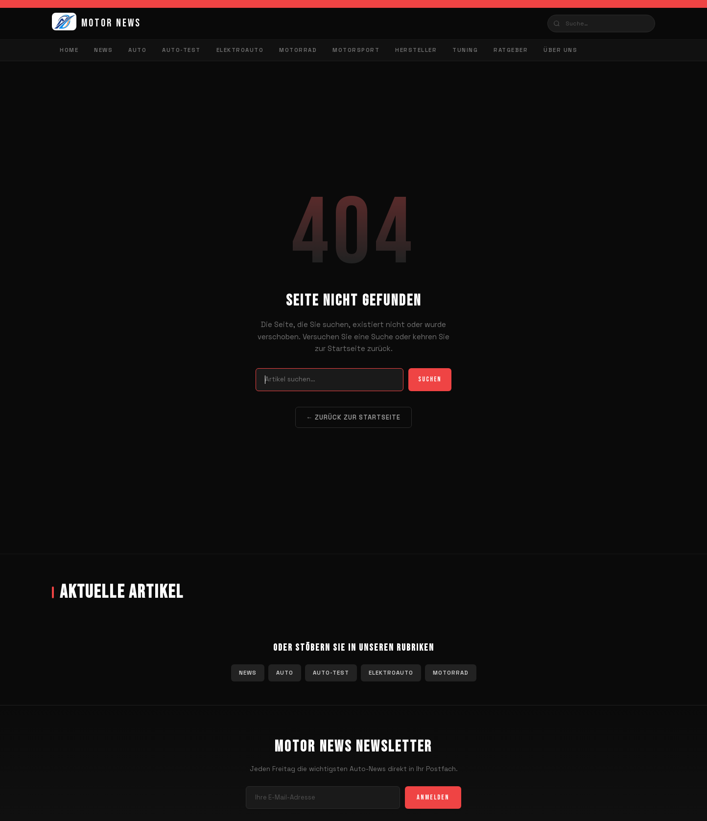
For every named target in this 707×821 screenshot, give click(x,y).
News (103, 50)
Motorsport (355, 50)
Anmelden (433, 797)
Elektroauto (240, 50)
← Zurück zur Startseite (353, 417)
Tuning (465, 50)
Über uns (560, 50)
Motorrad (298, 50)
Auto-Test (181, 50)
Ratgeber (511, 50)
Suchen (430, 379)
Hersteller (416, 50)
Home (69, 50)
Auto (137, 50)
